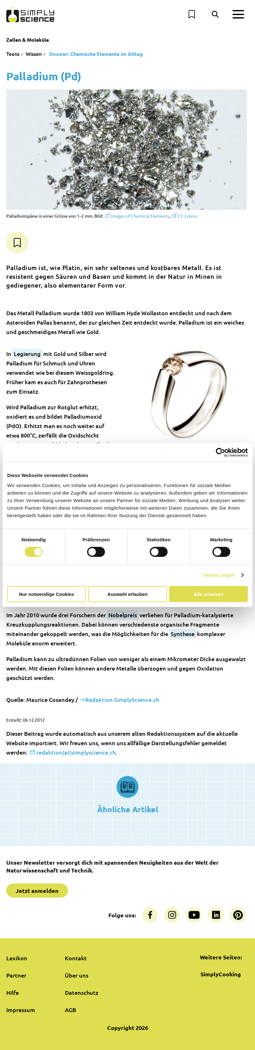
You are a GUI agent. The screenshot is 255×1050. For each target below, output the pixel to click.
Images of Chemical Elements (140, 216)
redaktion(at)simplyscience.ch (76, 752)
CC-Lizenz (188, 216)
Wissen (34, 53)
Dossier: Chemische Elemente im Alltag (95, 53)
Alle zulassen (208, 594)
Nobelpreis (122, 614)
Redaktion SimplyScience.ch (122, 699)
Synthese (183, 633)
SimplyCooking (220, 974)
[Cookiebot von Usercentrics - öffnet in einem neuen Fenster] (220, 452)
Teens (12, 53)
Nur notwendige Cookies (46, 594)
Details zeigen (219, 575)
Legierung (27, 353)
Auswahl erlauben (127, 594)
